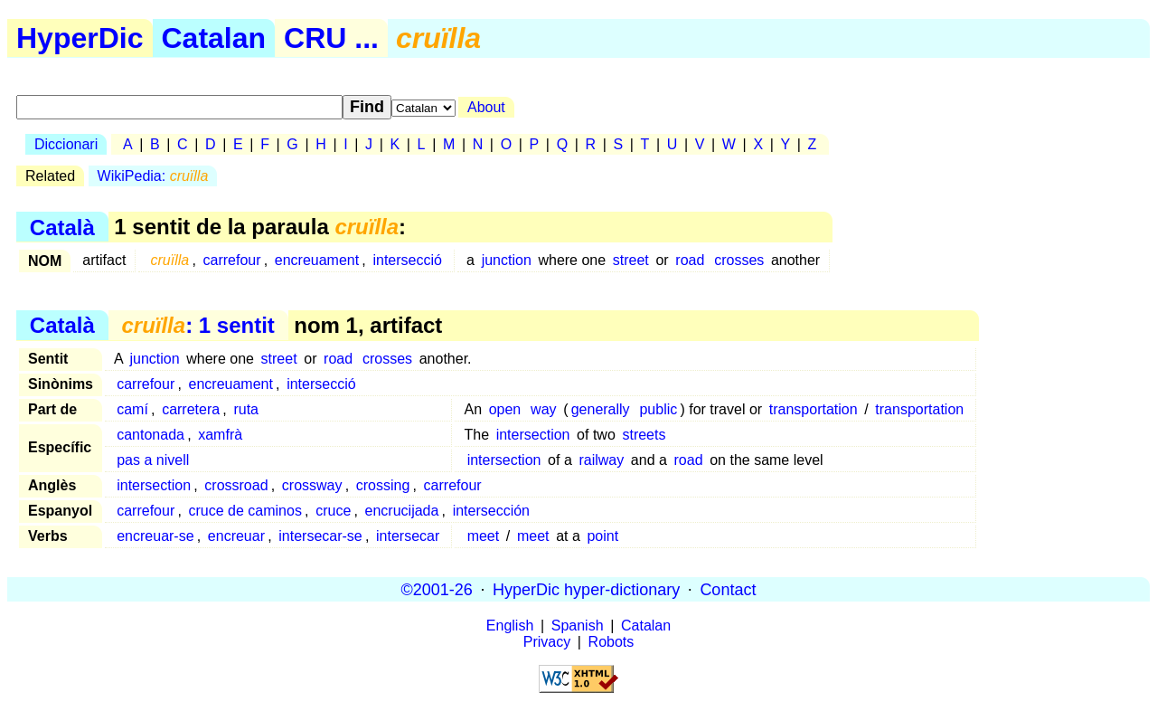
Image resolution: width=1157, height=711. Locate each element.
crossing (383, 485)
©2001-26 (437, 589)
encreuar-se (155, 536)
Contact (728, 589)
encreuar (236, 536)
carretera (191, 409)
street (631, 260)
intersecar (407, 536)
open (505, 409)
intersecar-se (320, 536)
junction (506, 260)
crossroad (236, 485)
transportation (813, 409)
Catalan (214, 38)
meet (483, 536)
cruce (333, 510)
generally (600, 409)
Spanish (577, 625)
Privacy (546, 641)
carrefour (231, 260)
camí (132, 409)
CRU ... (331, 38)
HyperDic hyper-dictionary (586, 589)
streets (643, 434)
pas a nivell (153, 460)
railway (601, 460)
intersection (533, 434)
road (689, 260)
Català (62, 226)
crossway (312, 485)
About (486, 107)
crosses (739, 260)
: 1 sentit (197, 325)
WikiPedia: (153, 176)
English (509, 625)
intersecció (406, 260)
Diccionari (66, 144)
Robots (611, 641)
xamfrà (220, 434)
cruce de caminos (245, 510)
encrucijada (402, 510)
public (658, 409)
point (602, 536)
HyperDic (80, 38)
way (543, 409)
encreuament (317, 260)
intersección (491, 510)
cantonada (150, 434)
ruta (246, 409)
